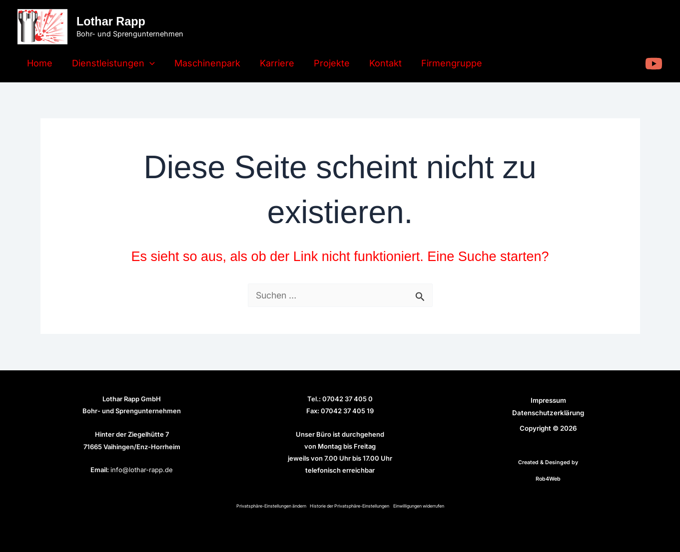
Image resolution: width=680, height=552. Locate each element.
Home (39, 63)
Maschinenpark (204, 63)
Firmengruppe (442, 63)
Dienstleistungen (111, 63)
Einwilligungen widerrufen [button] (421, 506)
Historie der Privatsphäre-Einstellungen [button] (350, 506)
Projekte (325, 63)
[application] (147, 63)
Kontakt (377, 63)
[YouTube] (654, 63)
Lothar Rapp (110, 21)
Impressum (548, 400)
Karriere (272, 63)
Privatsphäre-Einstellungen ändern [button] (268, 506)
